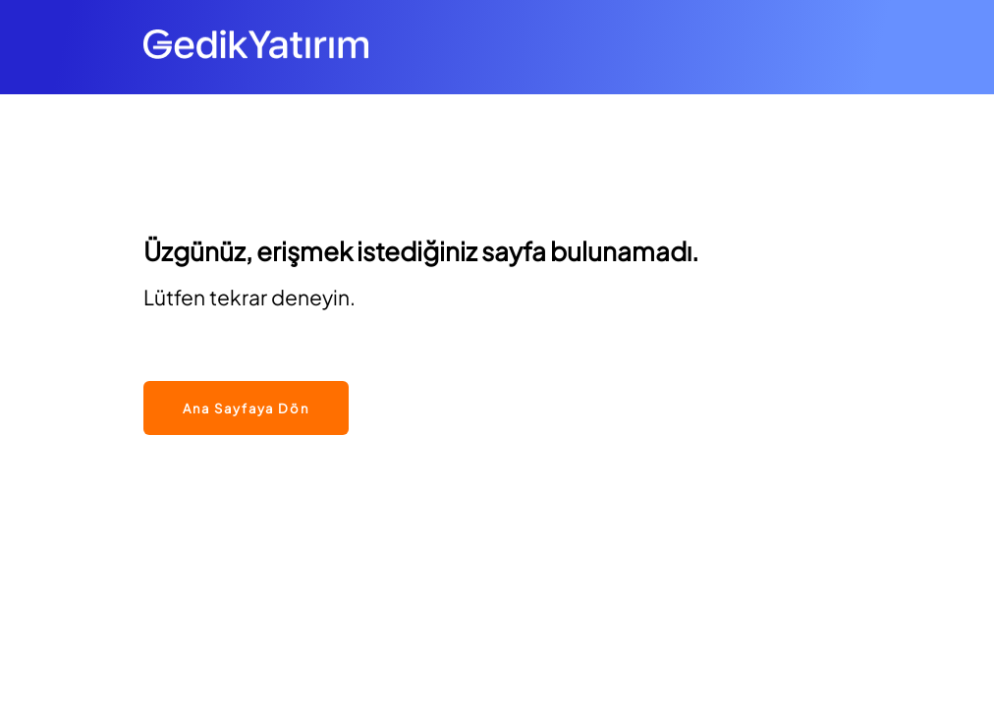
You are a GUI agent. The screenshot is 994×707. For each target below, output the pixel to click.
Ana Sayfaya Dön (246, 408)
